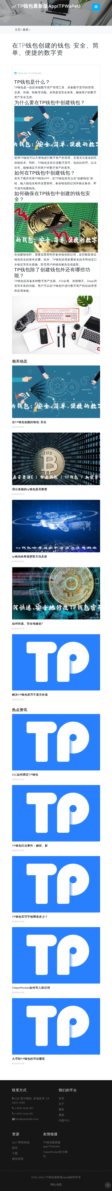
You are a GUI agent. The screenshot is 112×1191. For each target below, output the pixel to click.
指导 (15, 1148)
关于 (61, 1104)
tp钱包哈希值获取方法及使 (29, 556)
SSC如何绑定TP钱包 (25, 774)
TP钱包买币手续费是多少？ (30, 917)
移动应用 (17, 1159)
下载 (15, 1153)
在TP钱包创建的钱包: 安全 (29, 422)
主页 (18, 29)
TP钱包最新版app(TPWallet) (46, 6)
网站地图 (56, 1184)
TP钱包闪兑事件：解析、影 (30, 846)
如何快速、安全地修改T (27, 623)
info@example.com (27, 1119)
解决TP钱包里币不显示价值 (30, 695)
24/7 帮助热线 (21, 1142)
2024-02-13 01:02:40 (27, 73)
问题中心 (64, 1120)
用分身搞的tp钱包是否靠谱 (29, 489)
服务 (61, 1109)
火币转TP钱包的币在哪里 (28, 1059)
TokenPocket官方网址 (55, 1154)
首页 (61, 1098)
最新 (26, 29)
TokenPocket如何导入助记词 (31, 988)
